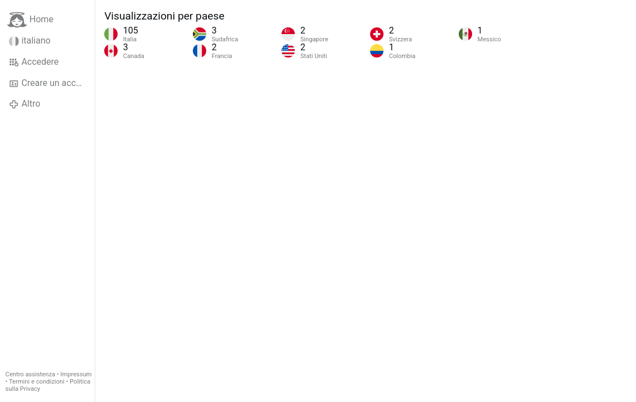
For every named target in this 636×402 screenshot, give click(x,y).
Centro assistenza (30, 374)
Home (30, 20)
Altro (24, 103)
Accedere (34, 62)
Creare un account (51, 83)
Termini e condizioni (37, 381)
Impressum (75, 374)
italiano (30, 40)
